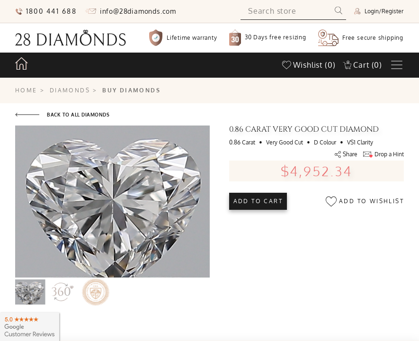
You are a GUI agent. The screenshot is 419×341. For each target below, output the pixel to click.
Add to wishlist (365, 201)
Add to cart (258, 201)
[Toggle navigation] (397, 65)
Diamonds (70, 90)
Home (26, 90)
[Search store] (286, 11)
